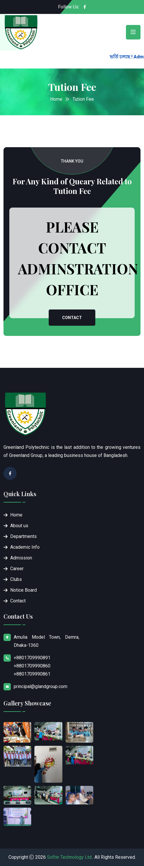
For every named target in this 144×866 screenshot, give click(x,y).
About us (19, 525)
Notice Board (23, 590)
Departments (23, 536)
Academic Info (25, 547)
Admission (21, 558)
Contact (72, 317)
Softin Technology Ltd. (69, 857)
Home (56, 99)
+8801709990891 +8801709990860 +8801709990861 (32, 666)
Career (17, 568)
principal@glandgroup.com (40, 686)
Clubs (16, 579)
